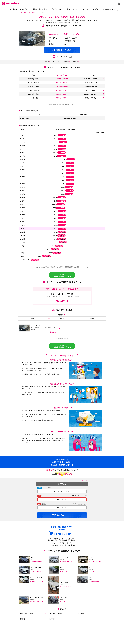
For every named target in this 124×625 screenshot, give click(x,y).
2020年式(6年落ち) (33, 86)
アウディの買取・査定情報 (27, 614)
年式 (42, 498)
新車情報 (21, 620)
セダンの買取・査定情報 (55, 614)
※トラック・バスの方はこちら (77, 482)
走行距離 (43, 506)
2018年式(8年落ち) (33, 94)
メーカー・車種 (46, 489)
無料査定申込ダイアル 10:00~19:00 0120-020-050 (104, 3)
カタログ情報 (82, 614)
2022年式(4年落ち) (33, 79)
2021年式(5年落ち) (33, 83)
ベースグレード (25, 118)
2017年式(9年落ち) (33, 98)
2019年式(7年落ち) (33, 90)
